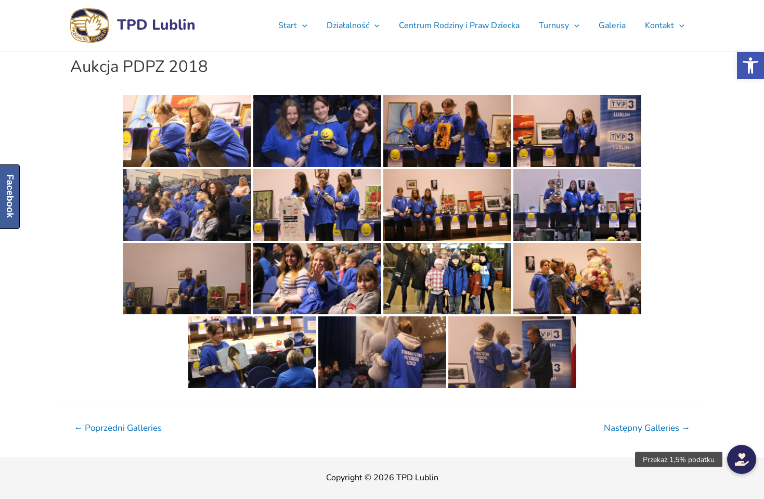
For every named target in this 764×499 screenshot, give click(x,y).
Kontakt (666, 25)
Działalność (365, 25)
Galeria (616, 25)
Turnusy (566, 25)
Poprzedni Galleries (118, 428)
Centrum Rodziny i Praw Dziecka (468, 25)
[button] (750, 65)
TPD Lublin (156, 25)
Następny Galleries (647, 428)
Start (307, 25)
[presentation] (317, 25)
